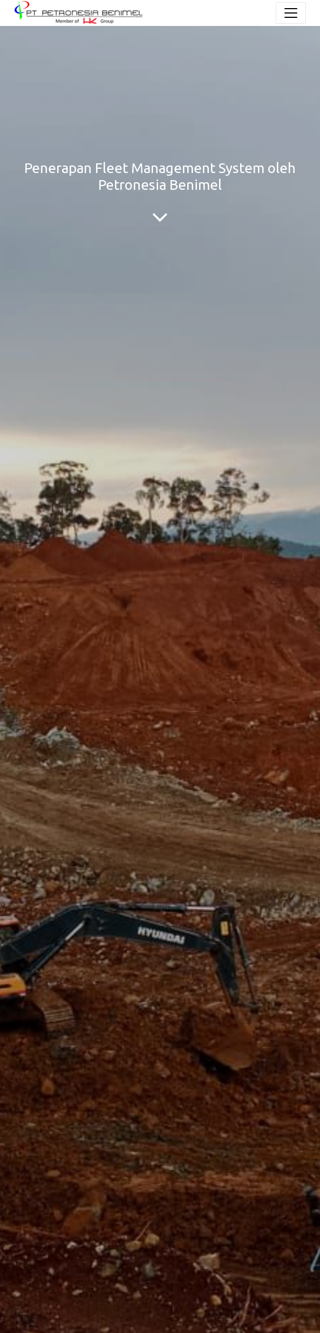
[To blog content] (160, 217)
